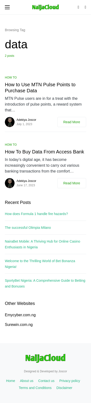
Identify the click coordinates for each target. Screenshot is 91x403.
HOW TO (11, 77)
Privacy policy (69, 381)
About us (26, 381)
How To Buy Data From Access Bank (44, 151)
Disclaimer (64, 388)
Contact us (46, 381)
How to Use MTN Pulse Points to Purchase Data (40, 87)
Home (10, 381)
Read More (71, 122)
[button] (7, 7)
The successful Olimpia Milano (28, 228)
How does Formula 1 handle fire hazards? (36, 214)
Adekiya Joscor (26, 120)
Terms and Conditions (35, 388)
